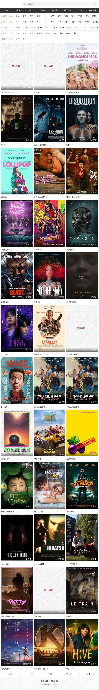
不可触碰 (37, 616)
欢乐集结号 (38, 92)
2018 (69, 27)
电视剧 (43, 10)
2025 (18, 27)
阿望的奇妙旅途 (7, 512)
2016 (84, 27)
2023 (32, 27)
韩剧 (31, 10)
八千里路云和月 (7, 92)
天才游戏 (5, 354)
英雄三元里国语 (72, 407)
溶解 (68, 145)
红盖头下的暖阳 (72, 354)
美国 (38, 22)
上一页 (30, 674)
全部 (10, 16)
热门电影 (55, 10)
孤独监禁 (70, 250)
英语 (24, 33)
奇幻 (87, 16)
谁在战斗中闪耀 (72, 92)
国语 (17, 33)
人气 (17, 39)
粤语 (31, 33)
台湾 (31, 22)
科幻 (45, 16)
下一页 (69, 674)
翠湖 (3, 145)
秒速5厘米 (5, 669)
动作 (38, 16)
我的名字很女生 (7, 616)
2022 (40, 27)
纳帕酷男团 (71, 459)
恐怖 (31, 16)
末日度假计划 (6, 250)
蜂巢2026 (70, 669)
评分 (24, 39)
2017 (77, 27)
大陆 (17, 22)
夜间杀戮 (5, 564)
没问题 (4, 407)
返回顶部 (55, 681)
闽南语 (39, 33)
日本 (59, 22)
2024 (25, 27)
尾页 (88, 674)
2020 (55, 27)
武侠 (94, 16)
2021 (47, 27)
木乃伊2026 (71, 302)
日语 (54, 33)
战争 (59, 16)
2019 (62, 27)
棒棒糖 (4, 197)
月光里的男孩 (71, 564)
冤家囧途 (37, 459)
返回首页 (44, 681)
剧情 (52, 16)
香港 (24, 22)
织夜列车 (70, 616)
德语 (68, 33)
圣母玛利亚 (38, 302)
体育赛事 (93, 10)
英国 (52, 22)
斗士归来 (70, 512)
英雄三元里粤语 (40, 407)
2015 (92, 27)
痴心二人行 (38, 512)
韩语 (47, 33)
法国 (45, 22)
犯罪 (73, 16)
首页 (6, 10)
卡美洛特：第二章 (41, 669)
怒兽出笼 (5, 302)
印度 (87, 22)
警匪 (66, 16)
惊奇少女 (37, 250)
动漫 (80, 10)
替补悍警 (37, 354)
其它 (75, 33)
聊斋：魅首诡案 (72, 197)
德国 (73, 22)
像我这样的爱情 (40, 197)
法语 (61, 33)
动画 (80, 16)
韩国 (66, 22)
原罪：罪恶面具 (40, 145)
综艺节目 (68, 10)
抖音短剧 (18, 10)
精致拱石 (5, 459)
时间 (10, 39)
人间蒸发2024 (39, 564)
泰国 (80, 22)
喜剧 (17, 16)
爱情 (24, 16)
